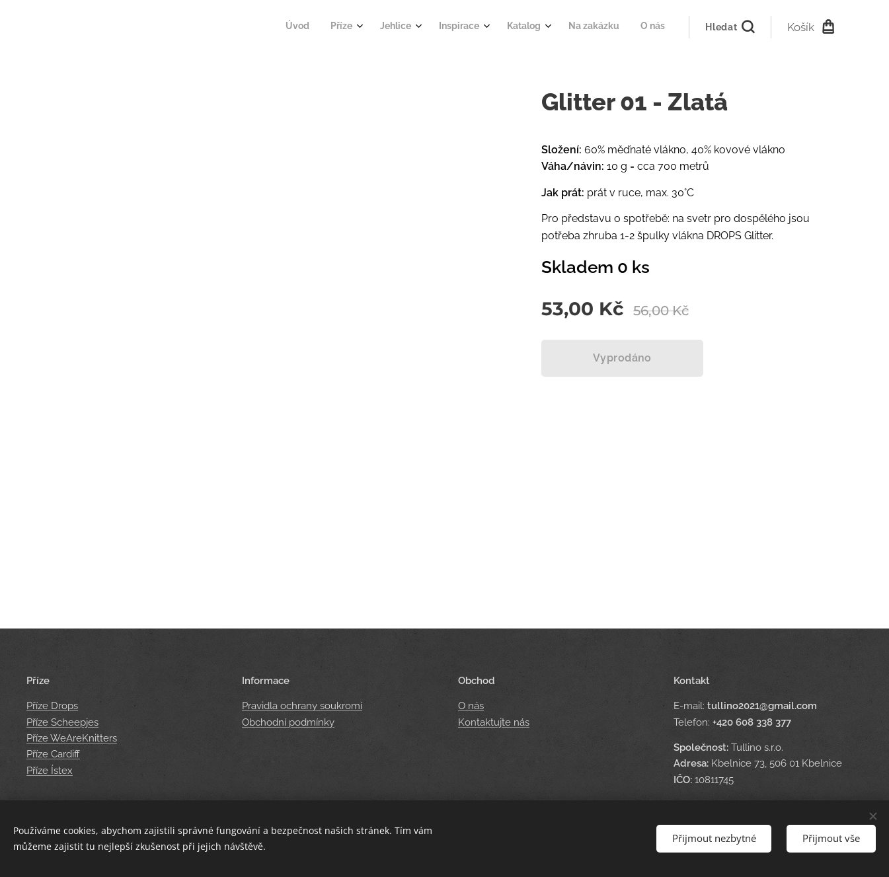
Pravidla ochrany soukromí (302, 706)
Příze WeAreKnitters (71, 738)
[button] (729, 27)
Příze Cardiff (53, 754)
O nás (471, 706)
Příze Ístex (49, 771)
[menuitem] (515, 27)
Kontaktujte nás (493, 722)
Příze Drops (52, 706)
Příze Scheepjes (62, 722)
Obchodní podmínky (288, 722)
